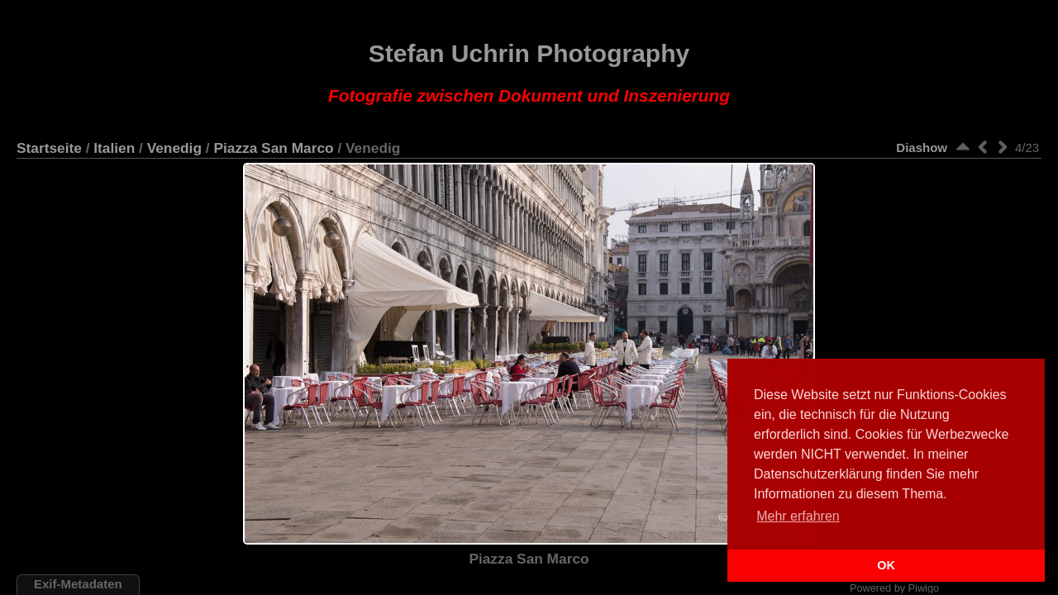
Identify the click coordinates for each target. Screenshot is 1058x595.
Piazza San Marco (273, 148)
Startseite (49, 148)
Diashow (921, 147)
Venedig (174, 148)
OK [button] (886, 565)
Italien (114, 148)
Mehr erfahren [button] (798, 516)
